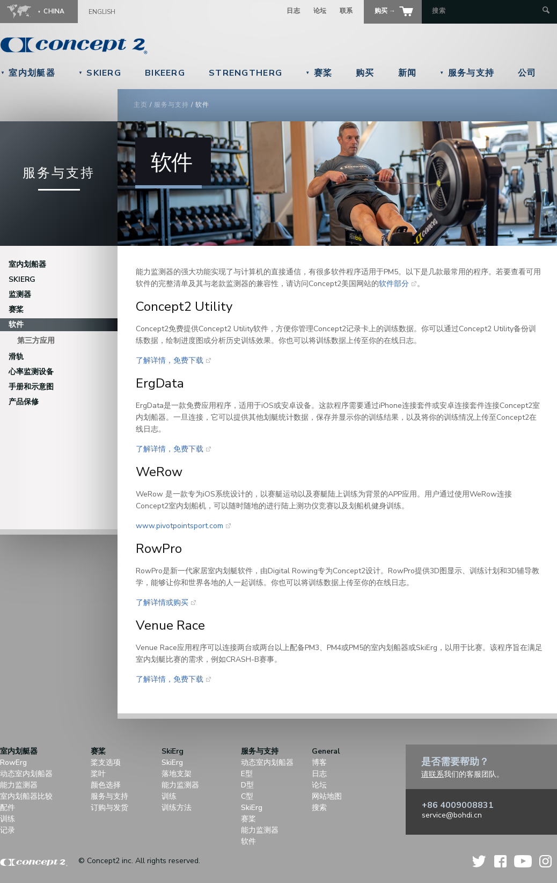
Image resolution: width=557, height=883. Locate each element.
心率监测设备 (31, 372)
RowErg (13, 762)
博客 (319, 762)
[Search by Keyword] (486, 11)
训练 (7, 819)
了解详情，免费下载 (169, 360)
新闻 (407, 73)
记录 (7, 830)
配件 (7, 807)
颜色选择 (106, 785)
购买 (365, 73)
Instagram (545, 861)
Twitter (480, 861)
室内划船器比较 (26, 796)
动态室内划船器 (26, 774)
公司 (527, 73)
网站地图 (327, 796)
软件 (16, 324)
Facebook (500, 861)
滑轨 (16, 357)
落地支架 (177, 774)
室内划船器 (27, 264)
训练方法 (177, 807)
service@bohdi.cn (452, 815)
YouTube (523, 861)
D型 (247, 785)
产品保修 (24, 402)
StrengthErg (245, 73)
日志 (293, 10)
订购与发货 (109, 807)
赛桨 (318, 73)
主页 (141, 104)
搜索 (319, 807)
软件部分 (394, 284)
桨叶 (98, 774)
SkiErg (99, 73)
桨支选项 (106, 762)
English (102, 12)
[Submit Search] (546, 11)
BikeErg (165, 73)
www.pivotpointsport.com (179, 526)
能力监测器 (19, 785)
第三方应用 (36, 340)
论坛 (320, 10)
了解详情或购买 (162, 602)
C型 (247, 796)
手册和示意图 (31, 387)
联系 (346, 10)
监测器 (20, 294)
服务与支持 (466, 73)
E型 (247, 774)
